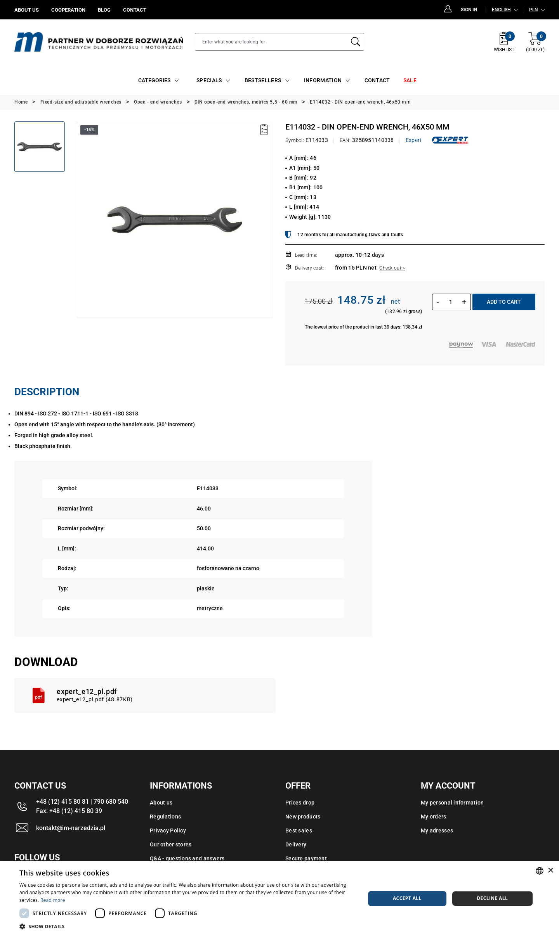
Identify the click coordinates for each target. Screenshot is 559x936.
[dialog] (279, 898)
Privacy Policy (168, 830)
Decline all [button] (492, 898)
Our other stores (170, 844)
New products (302, 816)
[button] (187, 926)
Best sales (298, 830)
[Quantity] (450, 302)
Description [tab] (46, 392)
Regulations (165, 816)
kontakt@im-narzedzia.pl (70, 828)
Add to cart (504, 302)
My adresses (437, 830)
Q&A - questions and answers (187, 858)
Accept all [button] (407, 898)
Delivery (295, 844)
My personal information (452, 802)
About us (161, 802)
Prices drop (299, 802)
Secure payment (306, 858)
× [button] (550, 871)
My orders (433, 816)
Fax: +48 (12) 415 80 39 (69, 811)
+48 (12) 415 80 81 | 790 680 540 (82, 801)
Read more (52, 900)
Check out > (392, 268)
